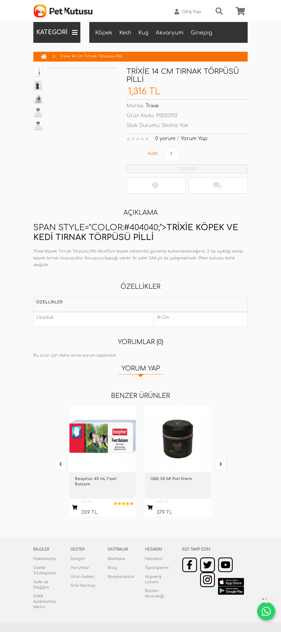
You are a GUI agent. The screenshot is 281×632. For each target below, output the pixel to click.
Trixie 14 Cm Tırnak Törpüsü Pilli (91, 56)
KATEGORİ (56, 32)
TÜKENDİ (187, 169)
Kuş (143, 33)
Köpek (103, 33)
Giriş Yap (187, 12)
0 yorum (165, 138)
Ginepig (201, 33)
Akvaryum (170, 33)
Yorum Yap (194, 138)
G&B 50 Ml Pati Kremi (171, 479)
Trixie (152, 106)
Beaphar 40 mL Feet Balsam (96, 481)
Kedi (125, 33)
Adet (153, 153)
